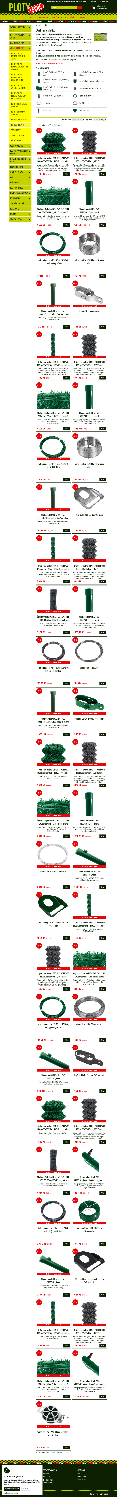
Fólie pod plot (15, 209)
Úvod (31, 17)
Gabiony (13, 214)
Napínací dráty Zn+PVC (19, 119)
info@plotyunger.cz (26, 1479)
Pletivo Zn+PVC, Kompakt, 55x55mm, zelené (18, 56)
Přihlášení (91, 1)
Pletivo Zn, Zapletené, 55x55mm (19, 105)
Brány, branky (15, 182)
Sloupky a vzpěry (17, 135)
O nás (78, 1474)
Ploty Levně (24, 1494)
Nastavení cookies (81, 1479)
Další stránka (57, 125)
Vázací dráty (16, 130)
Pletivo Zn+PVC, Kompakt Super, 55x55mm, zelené (17, 77)
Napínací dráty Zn (17, 125)
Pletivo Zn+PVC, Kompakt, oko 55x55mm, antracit (19, 67)
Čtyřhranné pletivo (17, 48)
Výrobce (89, 119)
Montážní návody (71, 17)
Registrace (102, 1)
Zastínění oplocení (17, 203)
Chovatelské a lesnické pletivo (18, 160)
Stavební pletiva (16, 219)
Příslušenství (16, 140)
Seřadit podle (66, 119)
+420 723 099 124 (15, 1479)
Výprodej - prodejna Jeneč (17, 28)
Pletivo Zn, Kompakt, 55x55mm (18, 113)
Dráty (12, 177)
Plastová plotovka (17, 43)
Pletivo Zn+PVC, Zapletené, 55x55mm (18, 86)
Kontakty (83, 17)
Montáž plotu (57, 17)
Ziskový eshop (99, 1494)
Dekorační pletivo (16, 167)
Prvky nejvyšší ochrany (19, 193)
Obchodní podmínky (82, 1476)
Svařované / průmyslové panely (19, 152)
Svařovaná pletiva (16, 146)
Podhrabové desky (17, 188)
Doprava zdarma (43, 17)
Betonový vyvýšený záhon (17, 36)
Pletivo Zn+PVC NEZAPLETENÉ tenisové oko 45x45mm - (18, 96)
